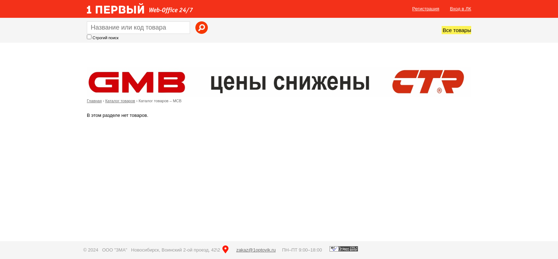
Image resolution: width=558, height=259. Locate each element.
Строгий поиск (106, 38)
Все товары (457, 30)
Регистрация (425, 8)
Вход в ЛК (460, 8)
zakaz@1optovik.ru (256, 250)
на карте (225, 249)
